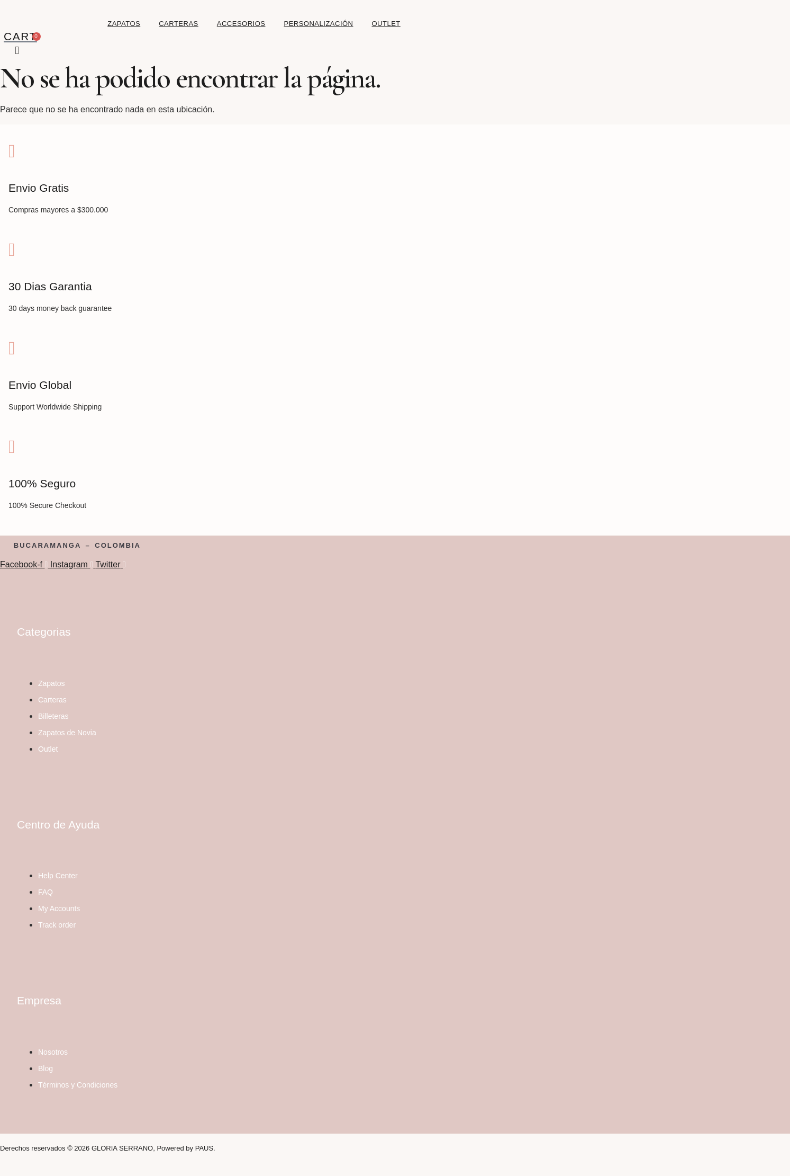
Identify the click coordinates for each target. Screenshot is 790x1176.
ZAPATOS (123, 24)
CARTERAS (178, 24)
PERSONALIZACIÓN (318, 24)
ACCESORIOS (241, 24)
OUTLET (386, 24)
